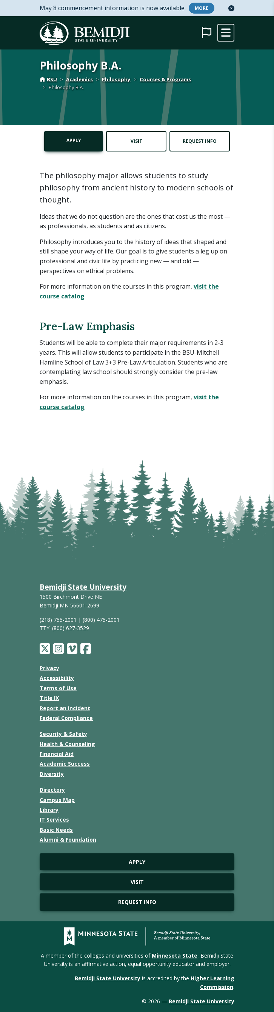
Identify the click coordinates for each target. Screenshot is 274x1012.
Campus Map (57, 799)
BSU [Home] (48, 79)
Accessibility (57, 677)
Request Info (200, 141)
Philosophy (116, 79)
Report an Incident (65, 708)
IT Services (54, 819)
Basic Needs (56, 829)
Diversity (52, 773)
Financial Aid (57, 753)
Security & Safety (63, 733)
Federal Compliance (66, 718)
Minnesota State (174, 955)
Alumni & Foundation (68, 839)
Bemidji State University (83, 587)
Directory (52, 789)
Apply (73, 140)
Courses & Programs (165, 79)
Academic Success (65, 763)
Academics (79, 79)
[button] (231, 8)
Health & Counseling (67, 744)
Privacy (49, 668)
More (201, 8)
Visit (136, 141)
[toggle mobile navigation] (225, 33)
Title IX (49, 697)
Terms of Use (58, 688)
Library (49, 809)
